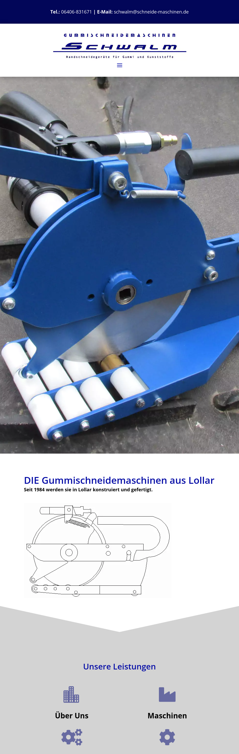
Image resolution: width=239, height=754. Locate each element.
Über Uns (71, 715)
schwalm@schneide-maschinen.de (151, 12)
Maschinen (167, 715)
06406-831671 (76, 12)
